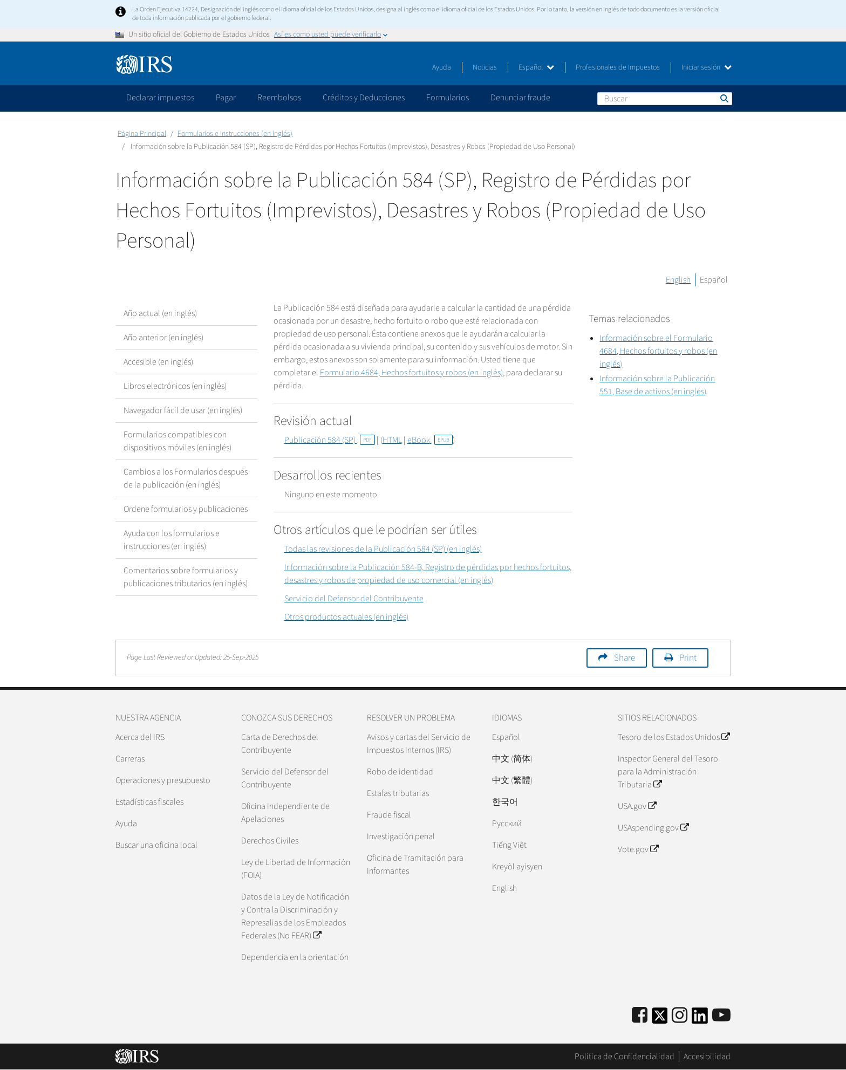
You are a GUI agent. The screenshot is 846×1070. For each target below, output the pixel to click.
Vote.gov (638, 849)
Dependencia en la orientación (295, 957)
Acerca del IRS (140, 737)
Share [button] (624, 657)
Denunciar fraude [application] (520, 98)
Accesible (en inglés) (158, 362)
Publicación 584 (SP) (329, 440)
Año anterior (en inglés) (163, 338)
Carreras (130, 759)
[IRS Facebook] (639, 1016)
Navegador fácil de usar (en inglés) (183, 410)
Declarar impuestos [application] (160, 98)
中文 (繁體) (512, 780)
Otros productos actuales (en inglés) (346, 617)
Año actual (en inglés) (160, 313)
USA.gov (637, 806)
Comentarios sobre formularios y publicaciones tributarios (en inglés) (186, 577)
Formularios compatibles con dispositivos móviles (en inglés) (177, 441)
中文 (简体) (512, 759)
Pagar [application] (226, 98)
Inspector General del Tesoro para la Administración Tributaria (668, 772)
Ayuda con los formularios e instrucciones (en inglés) (172, 539)
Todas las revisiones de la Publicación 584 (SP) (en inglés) (383, 549)
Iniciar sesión (706, 67)
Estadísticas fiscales (149, 802)
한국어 (505, 802)
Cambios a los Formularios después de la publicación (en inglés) (186, 478)
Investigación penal (401, 836)
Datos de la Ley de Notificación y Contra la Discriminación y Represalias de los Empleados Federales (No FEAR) (295, 916)
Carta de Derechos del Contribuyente (279, 743)
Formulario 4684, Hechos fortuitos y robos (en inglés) (411, 373)
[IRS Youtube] (721, 1016)
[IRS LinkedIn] (700, 1019)
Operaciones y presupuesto (162, 780)
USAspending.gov (653, 828)
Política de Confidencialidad (624, 1056)
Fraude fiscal (389, 815)
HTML (392, 440)
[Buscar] (664, 98)
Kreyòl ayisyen (517, 867)
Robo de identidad (400, 772)
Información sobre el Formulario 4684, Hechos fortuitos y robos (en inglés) (658, 351)
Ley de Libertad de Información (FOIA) (295, 868)
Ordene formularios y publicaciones (186, 509)
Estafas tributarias (398, 793)
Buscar (723, 98)
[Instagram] (679, 1016)
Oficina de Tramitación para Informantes (415, 864)
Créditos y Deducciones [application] (364, 98)
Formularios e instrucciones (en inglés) (235, 133)
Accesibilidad (707, 1056)
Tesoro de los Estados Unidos (673, 737)
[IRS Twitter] (660, 1019)
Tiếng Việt (509, 845)
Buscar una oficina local (156, 845)
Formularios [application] (447, 98)
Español (536, 67)
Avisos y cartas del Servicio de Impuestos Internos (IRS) (418, 743)
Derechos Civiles (269, 841)
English (678, 280)
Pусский (507, 823)
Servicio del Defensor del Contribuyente (354, 599)
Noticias (485, 67)
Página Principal (142, 133)
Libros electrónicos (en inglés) (175, 386)
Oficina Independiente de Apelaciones (285, 812)
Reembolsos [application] (279, 98)
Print (688, 657)
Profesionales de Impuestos (618, 67)
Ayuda (441, 67)
